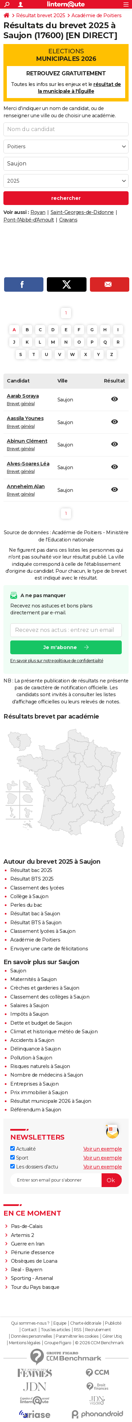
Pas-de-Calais (27, 1226)
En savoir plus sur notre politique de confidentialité (56, 660)
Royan (37, 212)
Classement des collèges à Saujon (49, 997)
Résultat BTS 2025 (32, 879)
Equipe (59, 1323)
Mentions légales (24, 1342)
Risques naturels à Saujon (40, 1066)
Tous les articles (55, 1329)
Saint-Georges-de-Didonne (82, 212)
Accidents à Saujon (32, 1040)
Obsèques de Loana (34, 1261)
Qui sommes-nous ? (30, 1323)
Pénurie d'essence (33, 1252)
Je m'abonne (60, 647)
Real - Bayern (26, 1270)
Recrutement (98, 1329)
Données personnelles (31, 1336)
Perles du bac (26, 905)
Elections (66, 55)
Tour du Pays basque (35, 1287)
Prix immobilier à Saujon (39, 1092)
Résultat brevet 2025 (40, 15)
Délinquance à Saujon (35, 1049)
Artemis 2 (22, 1235)
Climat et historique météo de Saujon (53, 1031)
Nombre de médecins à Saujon (46, 1075)
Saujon (18, 971)
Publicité (113, 1323)
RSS (77, 1329)
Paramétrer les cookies (77, 1336)
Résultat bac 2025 (31, 870)
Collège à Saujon (29, 896)
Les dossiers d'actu (34, 1167)
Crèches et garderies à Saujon (44, 988)
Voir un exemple (102, 1149)
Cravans (68, 220)
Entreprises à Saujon (34, 1084)
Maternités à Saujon (33, 979)
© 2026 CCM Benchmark (99, 1342)
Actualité (23, 1149)
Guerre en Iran (27, 1244)
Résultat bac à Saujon (35, 914)
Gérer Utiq (112, 1336)
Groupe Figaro (57, 1342)
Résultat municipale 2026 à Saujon (50, 1101)
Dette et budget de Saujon (41, 1023)
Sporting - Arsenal (32, 1278)
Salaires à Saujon (29, 1005)
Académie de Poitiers (96, 15)
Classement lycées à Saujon (42, 931)
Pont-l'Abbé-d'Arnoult (28, 220)
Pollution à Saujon (31, 1058)
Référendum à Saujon (35, 1110)
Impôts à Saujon (29, 1014)
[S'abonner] (66, 1180)
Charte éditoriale (85, 1323)
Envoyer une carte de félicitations (49, 949)
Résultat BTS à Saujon (36, 922)
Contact (29, 1329)
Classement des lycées (37, 888)
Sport (19, 1158)
